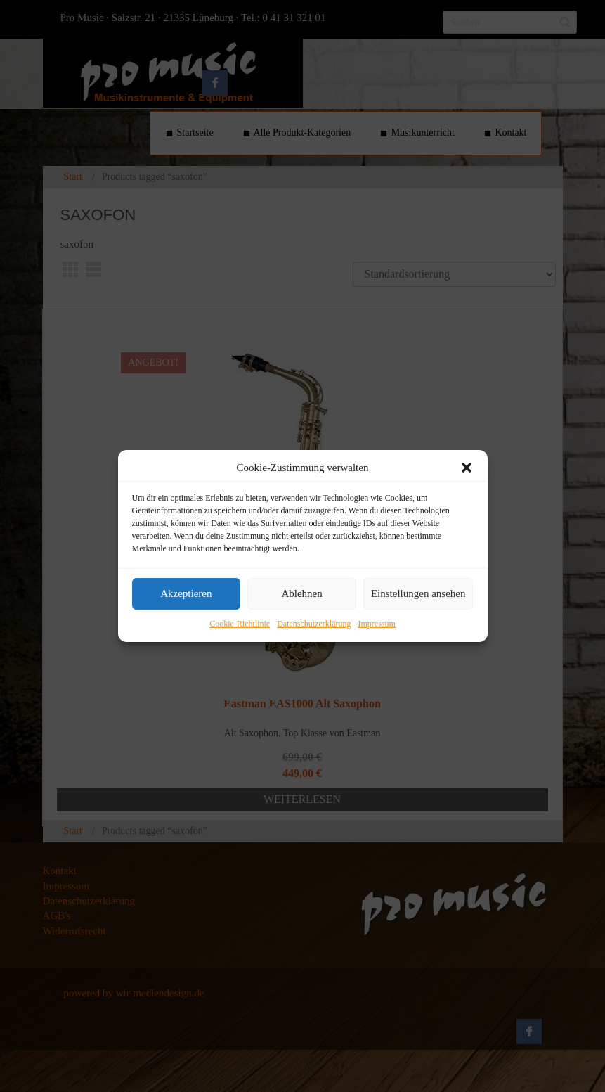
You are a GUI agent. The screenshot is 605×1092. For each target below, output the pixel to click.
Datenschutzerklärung (314, 624)
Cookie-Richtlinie (239, 624)
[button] (467, 468)
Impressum (376, 624)
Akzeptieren (186, 594)
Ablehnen (301, 594)
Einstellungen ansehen (418, 594)
